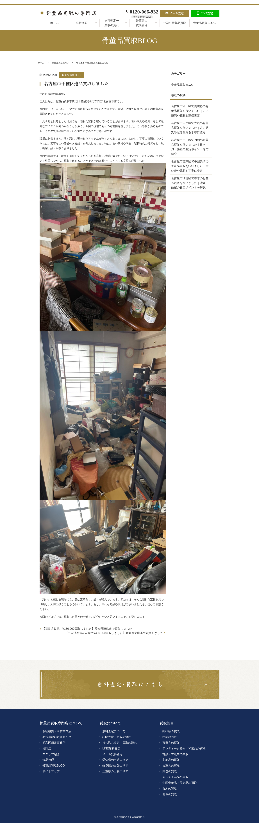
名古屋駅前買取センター (58, 736)
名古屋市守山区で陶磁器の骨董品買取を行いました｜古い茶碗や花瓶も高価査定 (189, 111)
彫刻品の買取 (171, 759)
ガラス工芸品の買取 (175, 777)
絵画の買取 (169, 736)
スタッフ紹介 (51, 754)
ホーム (54, 22)
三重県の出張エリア (115, 771)
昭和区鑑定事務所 (53, 742)
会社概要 (81, 22)
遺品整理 (48, 759)
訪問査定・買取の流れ (116, 736)
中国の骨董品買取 (174, 22)
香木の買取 (169, 788)
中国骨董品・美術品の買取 (179, 782)
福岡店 (46, 748)
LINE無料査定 (111, 748)
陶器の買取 (169, 771)
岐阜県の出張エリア (115, 765)
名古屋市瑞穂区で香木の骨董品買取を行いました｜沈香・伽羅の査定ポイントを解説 (189, 183)
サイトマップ (51, 771)
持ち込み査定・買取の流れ (119, 742)
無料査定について (113, 731)
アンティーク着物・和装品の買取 (184, 748)
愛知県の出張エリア (115, 759)
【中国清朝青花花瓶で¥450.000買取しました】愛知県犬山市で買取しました (114, 633)
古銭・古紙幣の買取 (175, 754)
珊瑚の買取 (169, 794)
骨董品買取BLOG (204, 22)
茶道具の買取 (171, 742)
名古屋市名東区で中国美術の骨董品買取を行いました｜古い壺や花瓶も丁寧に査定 (189, 166)
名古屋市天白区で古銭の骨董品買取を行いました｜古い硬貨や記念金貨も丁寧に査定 (189, 128)
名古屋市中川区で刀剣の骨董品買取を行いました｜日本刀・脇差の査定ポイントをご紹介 (189, 146)
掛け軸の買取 (171, 731)
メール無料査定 (112, 754)
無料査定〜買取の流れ (111, 23)
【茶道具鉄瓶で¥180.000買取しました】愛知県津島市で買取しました (87, 628)
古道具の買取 (171, 765)
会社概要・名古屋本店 (56, 731)
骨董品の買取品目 (141, 23)
